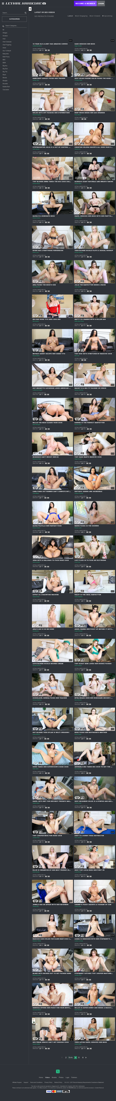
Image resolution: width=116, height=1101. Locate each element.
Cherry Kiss (78, 906)
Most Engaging (81, 16)
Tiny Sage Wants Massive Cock (88, 457)
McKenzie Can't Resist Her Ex (46, 457)
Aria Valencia (36, 287)
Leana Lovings (79, 941)
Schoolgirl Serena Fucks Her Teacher (50, 698)
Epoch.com (21, 1087)
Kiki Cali (77, 355)
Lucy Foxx (77, 562)
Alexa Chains (36, 218)
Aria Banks (36, 631)
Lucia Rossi (78, 872)
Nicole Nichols (79, 252)
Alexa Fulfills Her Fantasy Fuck (47, 526)
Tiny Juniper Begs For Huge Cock (47, 836)
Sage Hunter (78, 46)
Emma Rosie (36, 183)
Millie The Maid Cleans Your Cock (47, 423)
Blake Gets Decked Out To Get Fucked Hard (52, 973)
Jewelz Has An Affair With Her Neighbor (50, 904)
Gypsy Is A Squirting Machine (46, 595)
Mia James (36, 321)
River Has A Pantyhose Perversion (48, 250)
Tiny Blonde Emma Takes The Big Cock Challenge (54, 181)
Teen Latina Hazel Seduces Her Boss (91, 1042)
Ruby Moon (78, 114)
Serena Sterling (37, 700)
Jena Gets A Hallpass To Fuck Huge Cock (51, 560)
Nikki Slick (35, 769)
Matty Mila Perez (79, 321)
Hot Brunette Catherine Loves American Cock (53, 388)
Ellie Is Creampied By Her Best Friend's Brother (54, 870)
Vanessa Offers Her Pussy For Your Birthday (53, 1008)
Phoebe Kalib (78, 80)
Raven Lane (78, 528)
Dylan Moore (36, 734)
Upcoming (107, 16)
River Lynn (36, 252)
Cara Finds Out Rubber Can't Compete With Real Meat (56, 491)
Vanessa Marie (37, 1009)
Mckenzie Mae (37, 459)
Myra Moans (78, 700)
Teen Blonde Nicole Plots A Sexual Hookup (94, 250)
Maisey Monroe (79, 390)
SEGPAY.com (72, 1087)
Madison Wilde (37, 941)
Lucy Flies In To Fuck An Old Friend (90, 560)
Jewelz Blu (36, 906)
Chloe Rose (78, 803)
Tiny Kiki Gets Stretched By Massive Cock (93, 354)
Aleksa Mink (78, 183)
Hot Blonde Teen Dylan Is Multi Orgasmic (51, 732)
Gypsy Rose (36, 596)
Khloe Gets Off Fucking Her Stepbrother (51, 113)
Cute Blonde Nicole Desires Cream (48, 663)
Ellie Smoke (36, 872)
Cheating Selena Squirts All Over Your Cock (94, 147)
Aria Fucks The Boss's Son (44, 285)
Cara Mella (36, 493)
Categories (14, 19)
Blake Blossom (37, 975)
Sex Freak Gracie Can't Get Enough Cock (51, 1042)
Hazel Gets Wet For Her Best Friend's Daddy (52, 801)
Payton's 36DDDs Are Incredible (88, 491)
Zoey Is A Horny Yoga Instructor (89, 836)
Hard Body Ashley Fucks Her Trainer (49, 78)
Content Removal (99, 1087)
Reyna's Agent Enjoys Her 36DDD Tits (49, 354)
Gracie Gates (36, 1044)
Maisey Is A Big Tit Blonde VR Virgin (90, 388)
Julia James (36, 149)
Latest (70, 16)
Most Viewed (95, 16)
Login (101, 3)
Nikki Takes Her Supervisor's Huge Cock (51, 767)
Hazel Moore (78, 218)
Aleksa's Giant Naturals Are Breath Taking (94, 181)
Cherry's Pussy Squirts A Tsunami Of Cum (93, 904)
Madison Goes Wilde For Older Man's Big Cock (53, 939)
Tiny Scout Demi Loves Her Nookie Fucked (93, 663)
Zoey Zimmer (78, 837)
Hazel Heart (36, 803)
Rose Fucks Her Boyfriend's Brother (91, 732)
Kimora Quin (78, 424)
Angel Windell (78, 631)
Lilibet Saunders (37, 46)
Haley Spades (79, 596)
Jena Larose (36, 562)
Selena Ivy (77, 149)
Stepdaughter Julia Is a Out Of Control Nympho (54, 147)
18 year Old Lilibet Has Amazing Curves (50, 44)
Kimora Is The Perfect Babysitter (90, 423)
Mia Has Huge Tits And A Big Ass (47, 319)
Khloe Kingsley (37, 114)
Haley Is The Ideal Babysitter (88, 595)
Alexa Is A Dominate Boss (44, 216)
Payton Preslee (79, 493)
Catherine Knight (37, 390)
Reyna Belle (36, 355)
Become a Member (85, 3)
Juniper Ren (36, 837)
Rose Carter (78, 734)
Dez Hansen (78, 769)
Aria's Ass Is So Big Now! (43, 629)
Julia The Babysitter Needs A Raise (90, 285)
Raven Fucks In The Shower (87, 526)
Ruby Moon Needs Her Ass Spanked (90, 113)
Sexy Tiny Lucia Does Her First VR (89, 870)
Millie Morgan (36, 424)
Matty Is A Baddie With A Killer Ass (90, 319)
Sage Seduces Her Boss (85, 44)
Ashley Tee (36, 80)
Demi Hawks (78, 665)
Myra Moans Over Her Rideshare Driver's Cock (95, 698)
